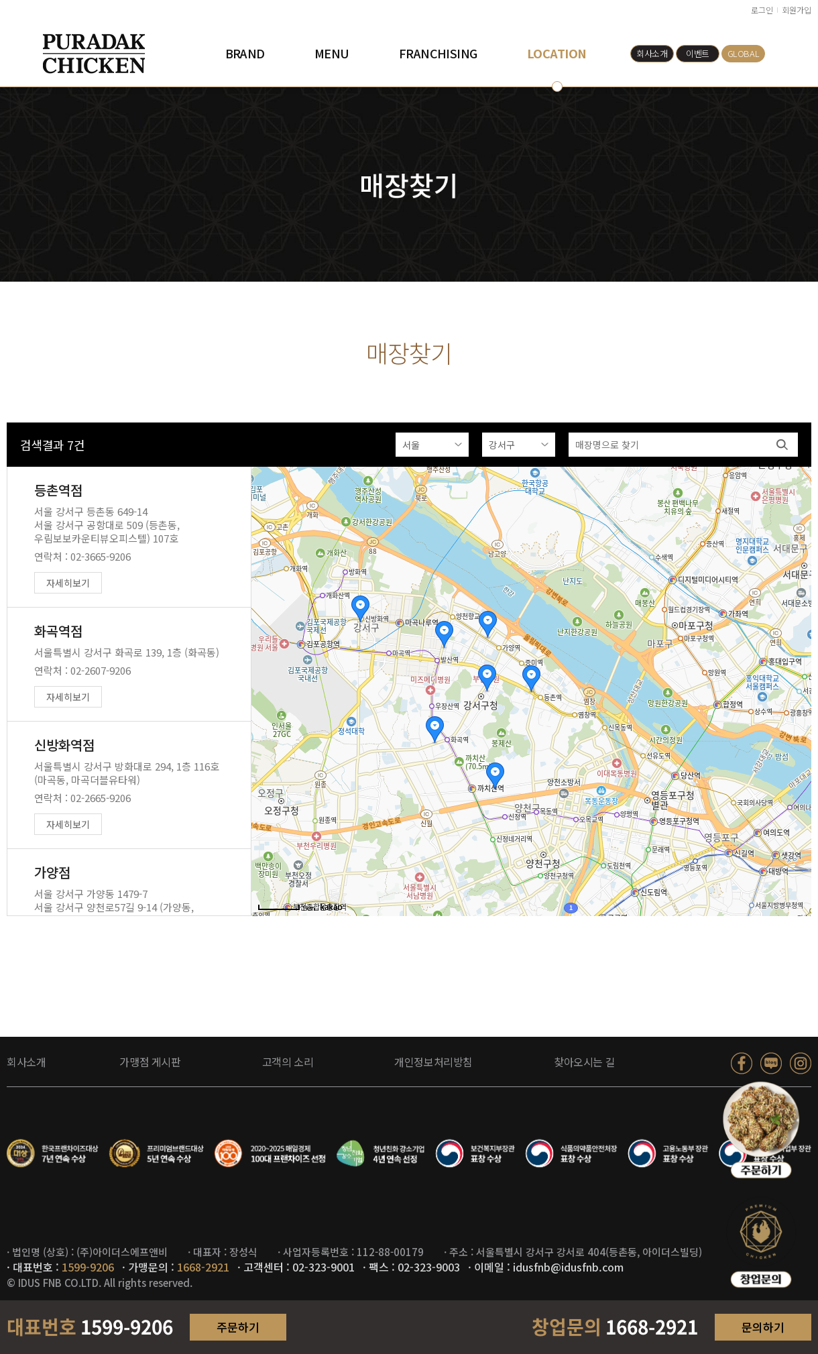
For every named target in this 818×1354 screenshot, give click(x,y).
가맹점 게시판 (149, 1062)
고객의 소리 (288, 1062)
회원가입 (796, 9)
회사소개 (651, 53)
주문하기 (238, 1326)
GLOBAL (743, 53)
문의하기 (763, 1326)
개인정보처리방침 (433, 1062)
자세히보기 (68, 583)
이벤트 (697, 53)
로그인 (762, 9)
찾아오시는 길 (584, 1062)
